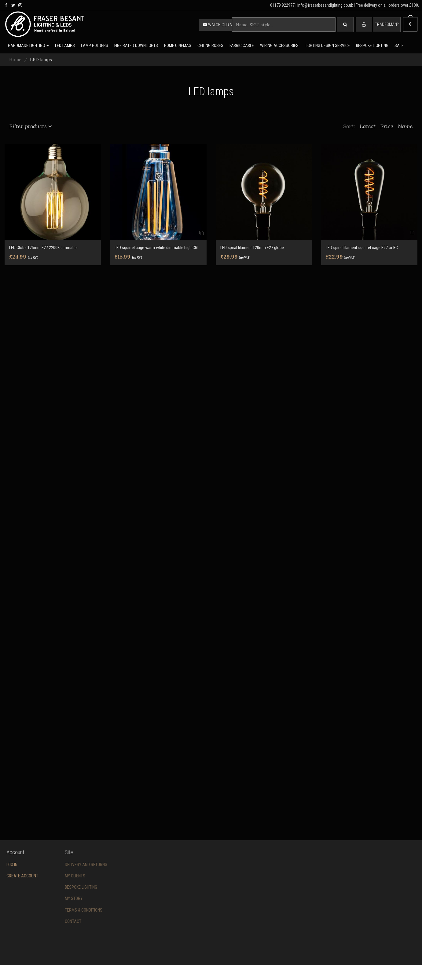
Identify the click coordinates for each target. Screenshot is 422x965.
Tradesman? (386, 24)
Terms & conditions (68, 910)
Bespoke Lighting (66, 887)
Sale (399, 45)
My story (58, 898)
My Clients (60, 875)
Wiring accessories (279, 45)
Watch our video (222, 24)
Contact (58, 921)
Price (386, 126)
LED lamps (65, 45)
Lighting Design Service (327, 45)
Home (15, 59)
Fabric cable (241, 45)
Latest (368, 126)
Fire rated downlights (136, 45)
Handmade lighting (28, 45)
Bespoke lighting (372, 45)
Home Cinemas (177, 45)
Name (405, 126)
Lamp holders (94, 45)
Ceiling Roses (210, 45)
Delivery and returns (71, 864)
